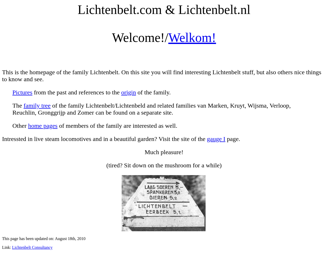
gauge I (216, 139)
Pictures (22, 92)
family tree (37, 105)
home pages (43, 125)
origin (128, 92)
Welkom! (192, 37)
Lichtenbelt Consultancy (32, 247)
